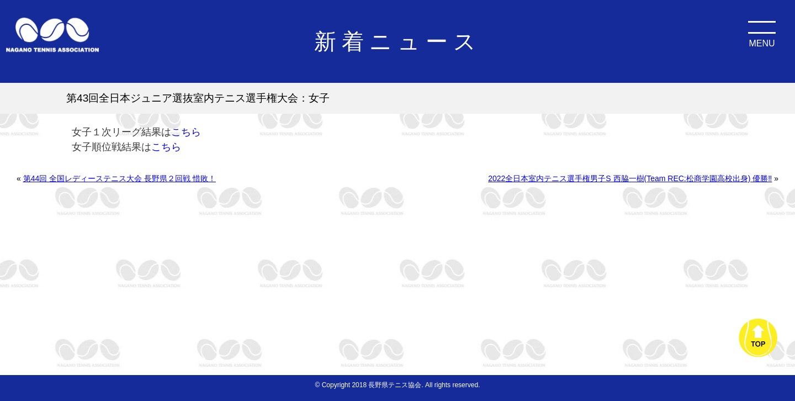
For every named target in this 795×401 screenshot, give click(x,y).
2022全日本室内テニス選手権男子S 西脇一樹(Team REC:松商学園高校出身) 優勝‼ (630, 178)
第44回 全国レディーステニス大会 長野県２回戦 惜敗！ (119, 178)
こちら (186, 132)
